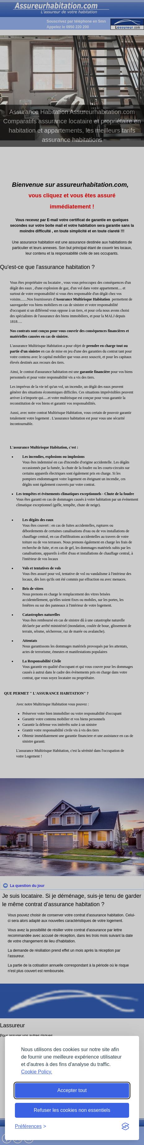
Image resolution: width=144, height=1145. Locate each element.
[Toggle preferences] (30, 1126)
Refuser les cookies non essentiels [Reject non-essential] (72, 1110)
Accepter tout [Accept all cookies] (72, 1090)
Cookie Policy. (36, 1071)
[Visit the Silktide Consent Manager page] (125, 1126)
